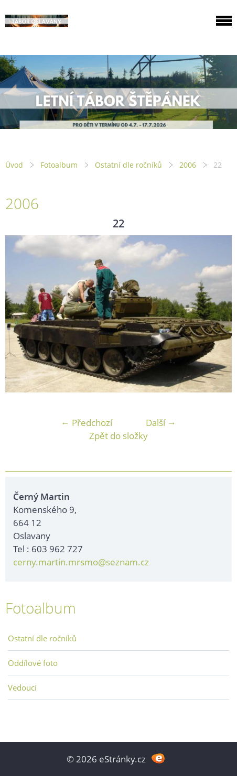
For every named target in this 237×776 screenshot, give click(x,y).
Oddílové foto (33, 663)
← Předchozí (86, 423)
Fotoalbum (59, 165)
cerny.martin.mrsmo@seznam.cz (81, 562)
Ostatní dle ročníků (128, 165)
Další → (161, 423)
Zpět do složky (118, 436)
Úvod (14, 165)
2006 (187, 165)
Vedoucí (22, 687)
